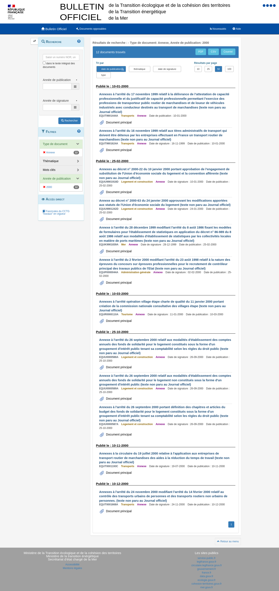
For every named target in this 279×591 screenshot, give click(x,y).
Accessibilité (72, 564)
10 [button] (198, 69)
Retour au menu (228, 541)
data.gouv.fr (206, 576)
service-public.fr (207, 558)
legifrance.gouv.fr (206, 561)
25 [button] (208, 69)
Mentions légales (72, 568)
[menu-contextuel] (44, 63)
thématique (139, 69)
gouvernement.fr (206, 569)
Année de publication (57, 178)
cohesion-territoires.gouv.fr (207, 583)
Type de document (55, 144)
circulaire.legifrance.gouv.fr (206, 565)
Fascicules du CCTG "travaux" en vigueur (56, 212)
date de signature (167, 69)
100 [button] (229, 69)
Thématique (51, 161)
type (103, 75)
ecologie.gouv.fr (207, 580)
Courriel (228, 51)
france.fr (206, 572)
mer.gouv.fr (206, 587)
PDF (200, 51)
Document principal (118, 122)
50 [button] (218, 69)
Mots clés (49, 170)
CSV (213, 51)
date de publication (111, 69)
